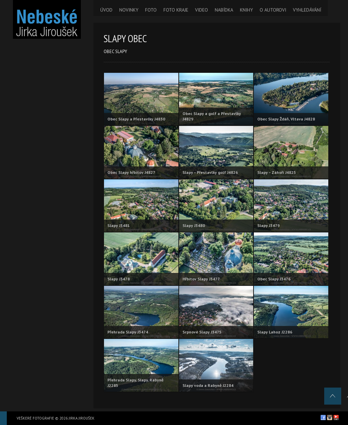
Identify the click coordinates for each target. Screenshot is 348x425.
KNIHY (246, 10)
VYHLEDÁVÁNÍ (307, 10)
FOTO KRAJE (175, 10)
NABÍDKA (224, 10)
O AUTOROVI (273, 10)
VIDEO (201, 10)
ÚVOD (106, 10)
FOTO (151, 10)
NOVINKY (128, 10)
